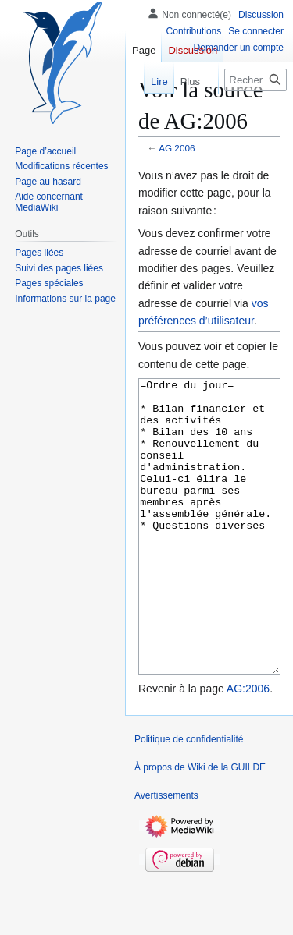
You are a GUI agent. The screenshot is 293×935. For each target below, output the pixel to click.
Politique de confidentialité (188, 797)
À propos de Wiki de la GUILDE (200, 825)
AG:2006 (177, 148)
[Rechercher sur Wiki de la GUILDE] (255, 80)
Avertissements (166, 853)
